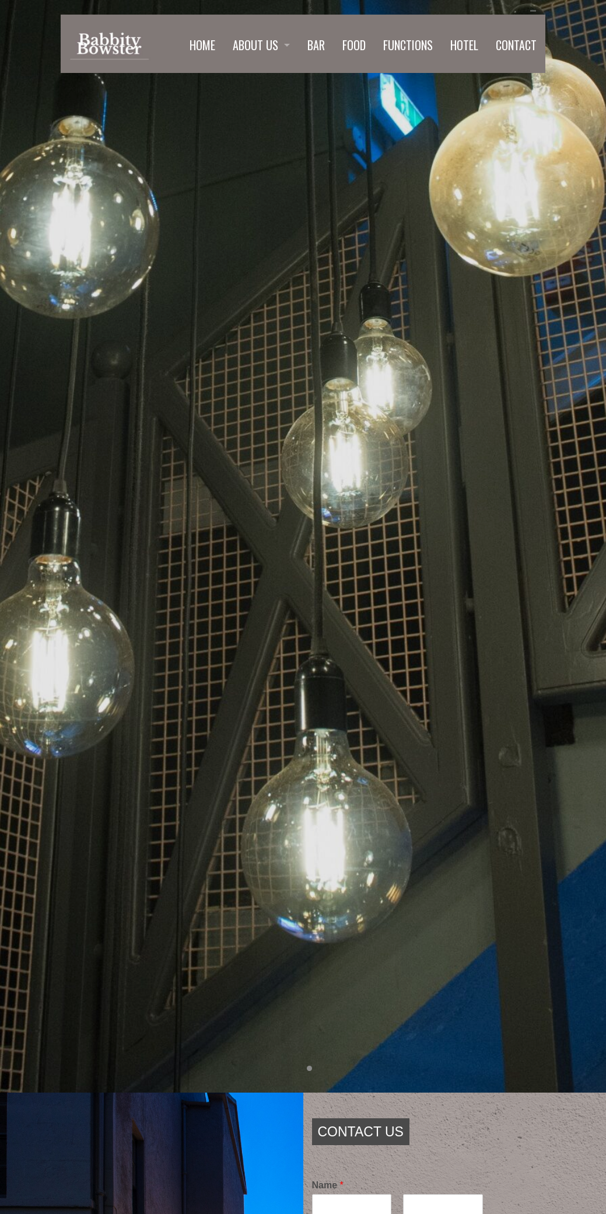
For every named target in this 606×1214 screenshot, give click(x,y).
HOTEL (464, 45)
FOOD (354, 45)
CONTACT (516, 45)
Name (328, 1185)
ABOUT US (255, 45)
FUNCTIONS (408, 45)
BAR (316, 45)
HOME (202, 45)
